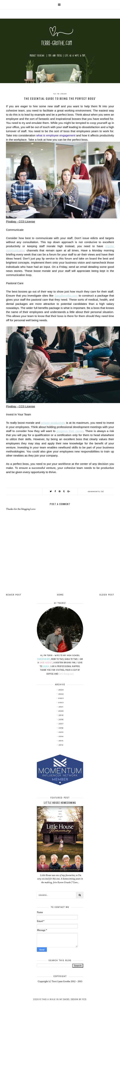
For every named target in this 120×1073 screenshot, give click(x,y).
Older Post (106, 595)
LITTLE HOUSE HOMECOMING (60, 802)
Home (60, 595)
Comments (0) (96, 491)
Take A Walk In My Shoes (55, 999)
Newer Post (13, 595)
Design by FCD (78, 999)
